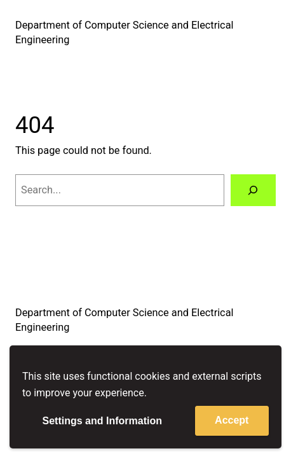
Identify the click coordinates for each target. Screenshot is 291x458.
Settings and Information (102, 420)
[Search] (253, 190)
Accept (231, 420)
